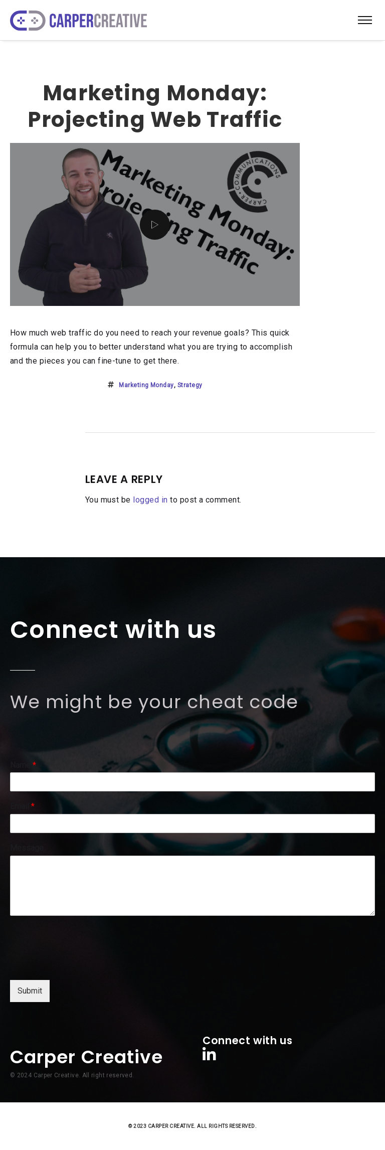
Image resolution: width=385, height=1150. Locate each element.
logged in (150, 500)
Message (27, 848)
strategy (190, 385)
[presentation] (86, 963)
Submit (30, 991)
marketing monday (146, 385)
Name (23, 765)
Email (22, 806)
